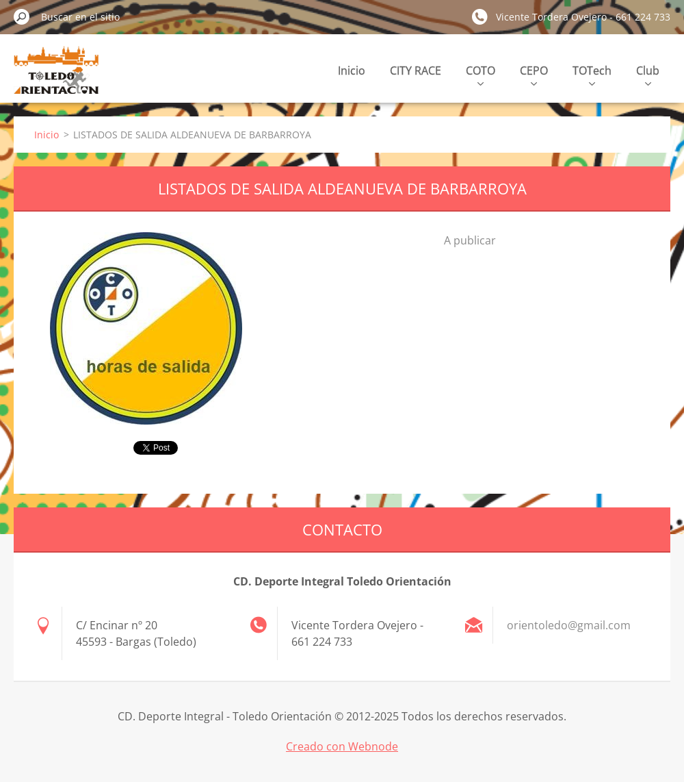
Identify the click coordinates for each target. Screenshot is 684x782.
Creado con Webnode (342, 746)
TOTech (592, 74)
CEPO (533, 74)
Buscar (22, 16)
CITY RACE (415, 70)
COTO (480, 74)
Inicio (351, 70)
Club (648, 74)
